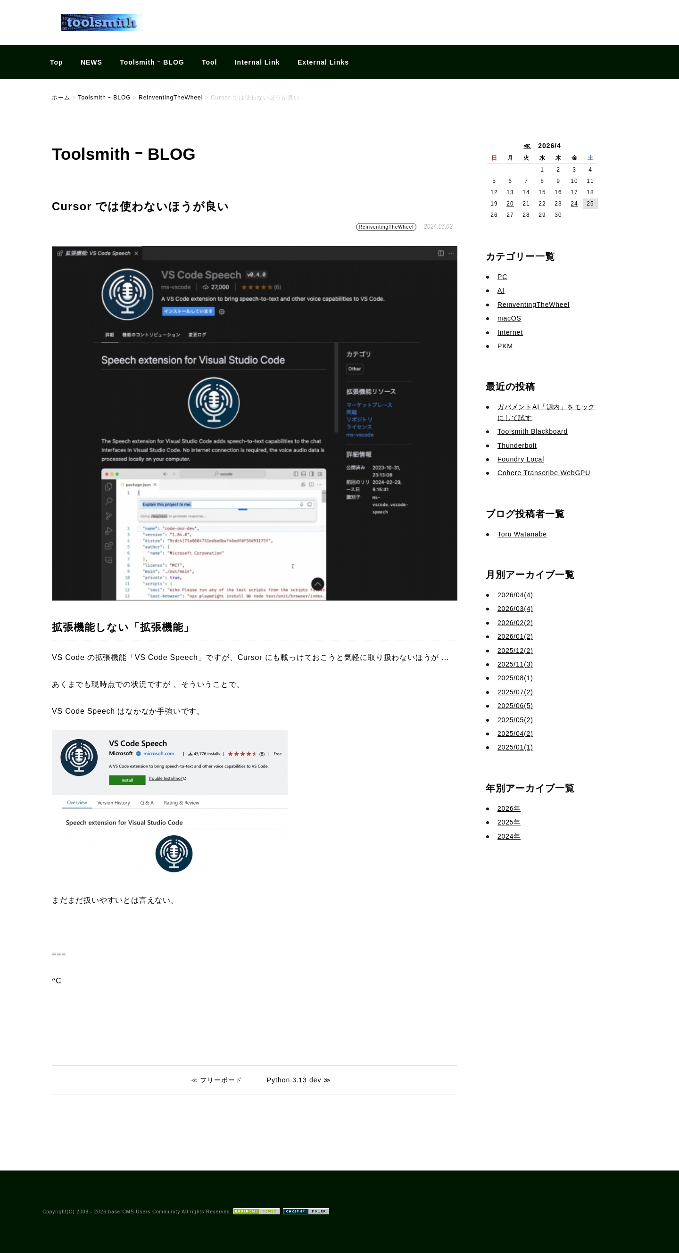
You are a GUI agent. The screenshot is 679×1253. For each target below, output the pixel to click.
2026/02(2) (515, 622)
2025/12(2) (515, 650)
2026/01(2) (515, 636)
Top (56, 62)
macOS (509, 318)
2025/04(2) (515, 733)
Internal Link (257, 62)
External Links (323, 62)
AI (501, 290)
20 (509, 203)
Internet (510, 332)
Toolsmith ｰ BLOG (152, 62)
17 (574, 192)
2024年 (509, 836)
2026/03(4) (515, 608)
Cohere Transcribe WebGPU (543, 473)
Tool (209, 62)
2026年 (509, 808)
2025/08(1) (515, 678)
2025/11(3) (515, 664)
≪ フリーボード (217, 1080)
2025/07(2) (515, 692)
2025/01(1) (515, 747)
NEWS (91, 62)
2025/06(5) (515, 705)
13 (509, 192)
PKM (505, 346)
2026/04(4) (515, 595)
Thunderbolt (517, 445)
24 (574, 203)
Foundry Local (520, 459)
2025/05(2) (515, 720)
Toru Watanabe (522, 534)
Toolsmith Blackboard (532, 431)
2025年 (509, 822)
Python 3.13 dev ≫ (299, 1080)
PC (502, 276)
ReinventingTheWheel (386, 227)
